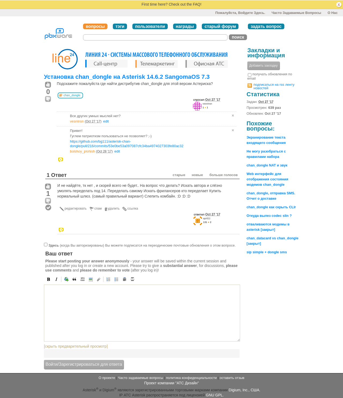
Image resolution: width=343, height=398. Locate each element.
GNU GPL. (215, 395)
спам (98, 208)
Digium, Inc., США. (244, 390)
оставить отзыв (232, 378)
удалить (114, 208)
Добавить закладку (263, 66)
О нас (332, 13)
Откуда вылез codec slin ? (269, 216)
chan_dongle (72, 95)
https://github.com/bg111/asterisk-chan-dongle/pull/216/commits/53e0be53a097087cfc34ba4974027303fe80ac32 (127, 143)
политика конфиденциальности (191, 378)
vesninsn (207, 103)
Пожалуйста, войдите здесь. (240, 13)
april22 (206, 218)
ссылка (132, 208)
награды (185, 26)
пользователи (150, 26)
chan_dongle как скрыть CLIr (271, 207)
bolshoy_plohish (82, 151)
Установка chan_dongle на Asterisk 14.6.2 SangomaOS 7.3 (127, 76)
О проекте (107, 378)
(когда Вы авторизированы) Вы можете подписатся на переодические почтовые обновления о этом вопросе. (142, 245)
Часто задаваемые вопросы (296, 13)
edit (106, 121)
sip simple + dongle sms (267, 252)
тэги (119, 26)
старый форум (220, 26)
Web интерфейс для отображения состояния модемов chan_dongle (267, 179)
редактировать (76, 208)
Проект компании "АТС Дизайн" (171, 383)
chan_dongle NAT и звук (267, 165)
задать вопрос (266, 26)
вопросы (95, 26)
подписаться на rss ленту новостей (273, 86)
